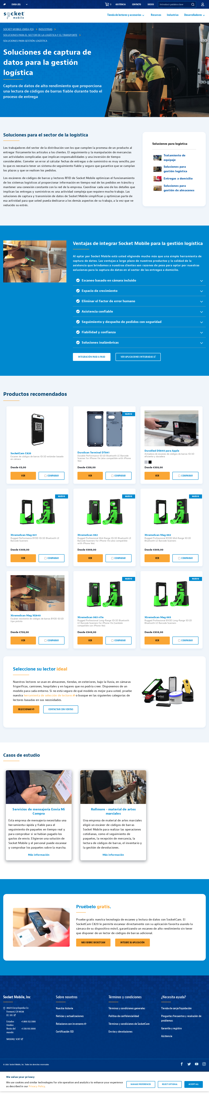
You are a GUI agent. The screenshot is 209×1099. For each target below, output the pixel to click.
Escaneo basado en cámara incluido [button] (106, 288)
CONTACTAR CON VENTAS (60, 717)
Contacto (136, 4)
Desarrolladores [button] (193, 19)
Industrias (173, 19)
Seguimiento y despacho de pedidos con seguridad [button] (119, 329)
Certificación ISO (65, 1039)
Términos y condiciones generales (127, 1016)
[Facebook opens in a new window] (181, 1072)
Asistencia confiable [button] (94, 319)
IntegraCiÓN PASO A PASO (91, 364)
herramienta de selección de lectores (49, 703)
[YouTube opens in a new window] (196, 1072)
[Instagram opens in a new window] (204, 1072)
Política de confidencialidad (124, 1024)
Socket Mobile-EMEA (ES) (18, 36)
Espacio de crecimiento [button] (96, 298)
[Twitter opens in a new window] (189, 1072)
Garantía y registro (171, 1036)
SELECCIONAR (26, 717)
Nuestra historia (64, 1016)
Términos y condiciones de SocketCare (129, 1031)
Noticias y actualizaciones (70, 1024)
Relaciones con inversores (71, 1031)
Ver (23, 483)
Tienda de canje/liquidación (176, 1016)
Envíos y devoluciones (120, 1039)
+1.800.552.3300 (28, 1029)
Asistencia (121, 4)
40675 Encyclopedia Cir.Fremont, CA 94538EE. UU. (17, 1019)
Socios (151, 4)
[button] (202, 4)
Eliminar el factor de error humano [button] (105, 309)
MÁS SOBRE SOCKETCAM (93, 950)
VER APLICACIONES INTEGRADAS (138, 364)
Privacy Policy (37, 1094)
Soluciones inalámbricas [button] (97, 350)
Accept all (194, 1092)
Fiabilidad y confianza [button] (96, 340)
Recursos (156, 19)
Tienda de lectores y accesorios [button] (124, 19)
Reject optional (170, 1092)
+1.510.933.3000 (28, 1036)
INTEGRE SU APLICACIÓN (132, 950)
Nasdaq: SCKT (14, 1046)
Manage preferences (141, 1092)
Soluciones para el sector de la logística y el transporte (40, 42)
